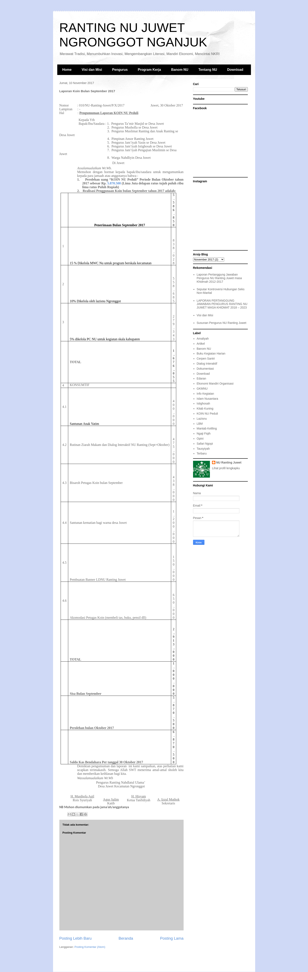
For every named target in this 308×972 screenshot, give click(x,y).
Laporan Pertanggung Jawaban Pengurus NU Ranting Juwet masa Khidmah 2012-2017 (219, 278)
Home (67, 69)
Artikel (201, 343)
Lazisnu (202, 418)
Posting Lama (171, 938)
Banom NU (179, 69)
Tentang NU (207, 69)
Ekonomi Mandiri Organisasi (215, 383)
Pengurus (120, 69)
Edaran (201, 378)
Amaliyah (203, 338)
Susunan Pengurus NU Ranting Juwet (221, 322)
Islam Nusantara (207, 398)
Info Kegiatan (205, 393)
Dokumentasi (205, 368)
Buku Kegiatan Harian (211, 353)
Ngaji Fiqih (204, 433)
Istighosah (203, 403)
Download (235, 69)
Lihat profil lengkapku (226, 468)
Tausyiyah (203, 448)
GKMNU (202, 388)
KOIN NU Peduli (207, 413)
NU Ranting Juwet (228, 462)
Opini (200, 438)
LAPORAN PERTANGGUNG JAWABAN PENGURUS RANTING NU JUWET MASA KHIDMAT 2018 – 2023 (222, 304)
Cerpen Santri (206, 358)
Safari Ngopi (205, 443)
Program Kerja (149, 69)
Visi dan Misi (92, 69)
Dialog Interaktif (207, 363)
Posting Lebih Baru (75, 938)
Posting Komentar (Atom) (90, 946)
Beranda (126, 938)
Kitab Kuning (205, 408)
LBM (200, 423)
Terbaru (202, 453)
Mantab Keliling (207, 428)
